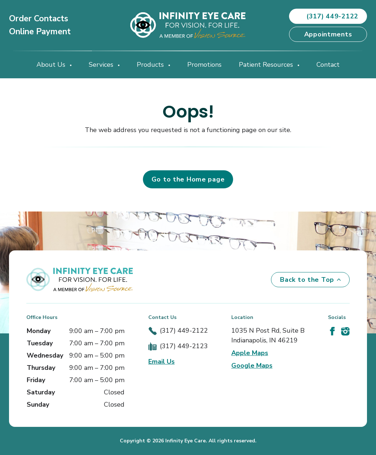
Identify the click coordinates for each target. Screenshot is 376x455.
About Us (51, 64)
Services (102, 64)
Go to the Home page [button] (188, 179)
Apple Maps (249, 353)
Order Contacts (38, 18)
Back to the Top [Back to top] (310, 279)
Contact (328, 64)
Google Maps (251, 365)
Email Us (161, 361)
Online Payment (40, 31)
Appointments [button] (328, 34)
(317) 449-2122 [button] (328, 16)
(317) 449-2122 (184, 330)
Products (151, 64)
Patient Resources (267, 64)
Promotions (204, 64)
